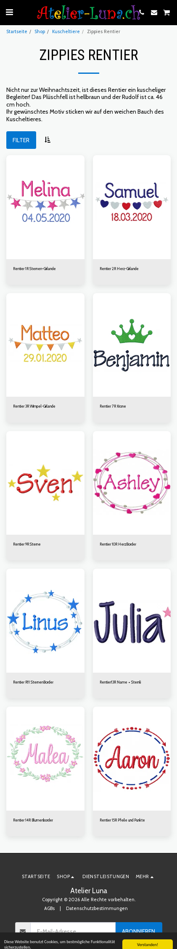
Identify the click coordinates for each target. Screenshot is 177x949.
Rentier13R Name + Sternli (120, 682)
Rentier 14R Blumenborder (33, 820)
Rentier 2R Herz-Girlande (119, 268)
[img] (45, 207)
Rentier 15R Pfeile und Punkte (122, 820)
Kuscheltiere (66, 31)
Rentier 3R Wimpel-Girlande (34, 406)
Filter (21, 140)
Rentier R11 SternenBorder (33, 682)
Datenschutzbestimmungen (97, 908)
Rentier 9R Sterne (27, 544)
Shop (39, 31)
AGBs (49, 908)
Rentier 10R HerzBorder (118, 544)
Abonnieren (138, 931)
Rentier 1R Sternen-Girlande (34, 268)
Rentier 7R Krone (113, 406)
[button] (9, 12)
